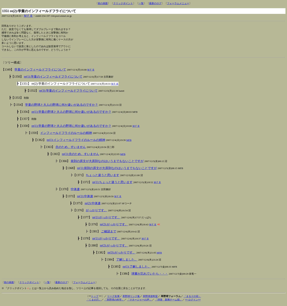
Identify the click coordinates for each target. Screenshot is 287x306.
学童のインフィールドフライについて (40, 71)
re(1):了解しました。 (137, 268)
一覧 (141, 3)
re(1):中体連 (85, 198)
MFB (128, 142)
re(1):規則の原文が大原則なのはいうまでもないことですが (117, 170)
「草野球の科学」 (114, 301)
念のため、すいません (70, 149)
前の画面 (103, 3)
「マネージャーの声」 (139, 301)
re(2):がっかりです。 (114, 226)
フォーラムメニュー (178, 3)
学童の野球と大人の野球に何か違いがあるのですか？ (61, 106)
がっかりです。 (96, 212)
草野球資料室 (150, 298)
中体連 (75, 191)
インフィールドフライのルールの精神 (66, 135)
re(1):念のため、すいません (80, 156)
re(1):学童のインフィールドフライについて (53, 78)
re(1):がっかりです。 (106, 219)
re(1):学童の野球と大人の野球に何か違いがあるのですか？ (71, 113)
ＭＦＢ (28, 15)
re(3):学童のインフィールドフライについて (68, 92)
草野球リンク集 (131, 298)
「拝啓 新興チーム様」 (168, 301)
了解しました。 (127, 261)
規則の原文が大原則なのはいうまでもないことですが (107, 163)
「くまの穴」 (93, 301)
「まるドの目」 (192, 298)
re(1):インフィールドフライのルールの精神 (76, 142)
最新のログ (155, 3)
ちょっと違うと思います (102, 177)
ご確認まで (108, 233)
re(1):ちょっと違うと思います (112, 184)
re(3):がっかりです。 (122, 254)
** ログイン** (193, 301)
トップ (94, 298)
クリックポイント (123, 3)
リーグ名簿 (113, 298)
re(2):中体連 (93, 205)
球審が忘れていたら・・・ (149, 275)
